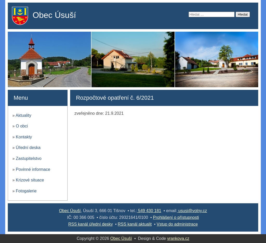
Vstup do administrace (177, 224)
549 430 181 (149, 210)
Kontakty (24, 137)
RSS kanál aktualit (135, 224)
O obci (22, 126)
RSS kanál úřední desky (90, 224)
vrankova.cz (178, 238)
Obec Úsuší (54, 15)
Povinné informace (33, 169)
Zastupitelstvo (29, 158)
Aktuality (23, 115)
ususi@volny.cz (192, 210)
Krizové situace (30, 180)
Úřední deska (28, 147)
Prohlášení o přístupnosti (176, 217)
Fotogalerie (26, 191)
